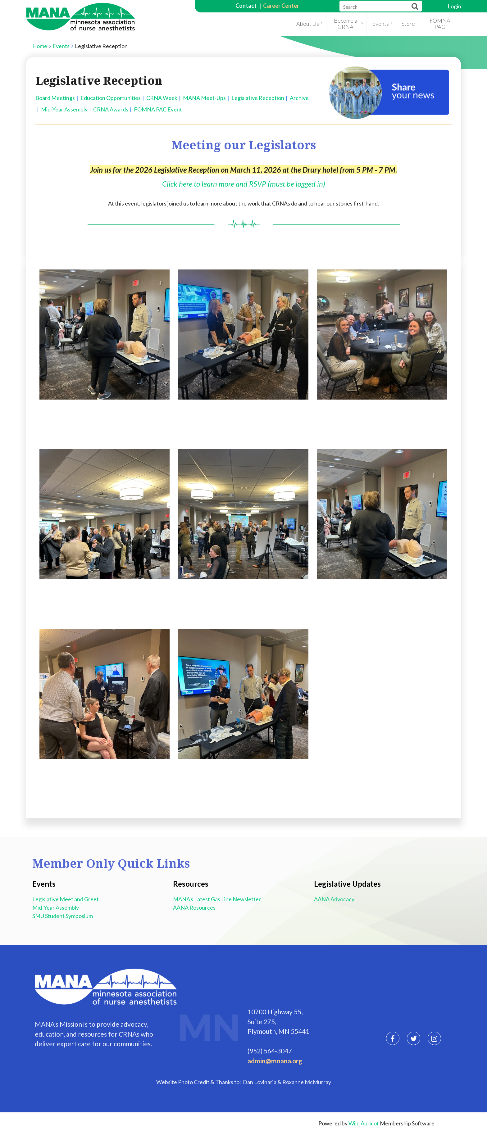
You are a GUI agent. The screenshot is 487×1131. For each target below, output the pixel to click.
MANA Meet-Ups (204, 97)
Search (415, 6)
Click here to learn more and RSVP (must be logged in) (243, 183)
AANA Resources (195, 907)
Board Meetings (55, 97)
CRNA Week (161, 97)
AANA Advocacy (334, 899)
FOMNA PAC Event (158, 109)
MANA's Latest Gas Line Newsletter (217, 899)
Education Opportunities (110, 97)
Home (39, 46)
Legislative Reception (257, 97)
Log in (454, 6)
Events (61, 46)
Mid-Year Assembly (64, 109)
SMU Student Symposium (62, 915)
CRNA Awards (110, 109)
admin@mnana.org (275, 1061)
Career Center (281, 5)
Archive (299, 97)
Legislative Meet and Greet (66, 899)
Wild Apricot (363, 1123)
